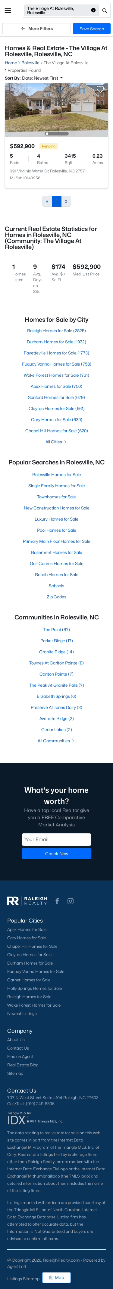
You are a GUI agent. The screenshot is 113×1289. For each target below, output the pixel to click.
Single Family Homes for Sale (56, 485)
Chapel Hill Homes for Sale (32, 946)
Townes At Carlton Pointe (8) (56, 662)
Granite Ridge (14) (56, 651)
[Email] (56, 839)
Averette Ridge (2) (56, 718)
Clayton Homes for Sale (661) (57, 408)
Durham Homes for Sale (30, 963)
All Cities (56, 441)
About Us (16, 1039)
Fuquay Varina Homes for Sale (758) (56, 363)
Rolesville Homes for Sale (56, 474)
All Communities (56, 740)
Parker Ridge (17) (56, 640)
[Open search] (105, 10)
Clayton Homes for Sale (29, 954)
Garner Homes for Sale (28, 979)
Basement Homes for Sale (56, 552)
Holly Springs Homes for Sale (34, 988)
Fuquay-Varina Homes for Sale (35, 971)
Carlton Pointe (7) (56, 673)
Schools (56, 585)
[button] (7, 10)
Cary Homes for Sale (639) (56, 419)
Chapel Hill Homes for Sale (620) (56, 430)
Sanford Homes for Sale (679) (56, 397)
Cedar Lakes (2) (56, 729)
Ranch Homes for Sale (56, 574)
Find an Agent (20, 1056)
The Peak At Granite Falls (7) (56, 685)
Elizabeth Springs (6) (56, 696)
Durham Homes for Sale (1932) (56, 341)
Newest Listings (22, 1013)
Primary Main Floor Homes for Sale (56, 541)
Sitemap (15, 1073)
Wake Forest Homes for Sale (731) (56, 375)
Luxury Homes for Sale (56, 518)
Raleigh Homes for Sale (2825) (56, 330)
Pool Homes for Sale (56, 530)
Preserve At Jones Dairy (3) (56, 707)
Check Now (56, 853)
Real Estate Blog (23, 1065)
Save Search (92, 28)
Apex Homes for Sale (26, 929)
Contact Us (18, 1048)
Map (56, 1277)
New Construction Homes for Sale (56, 507)
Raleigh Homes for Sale (29, 996)
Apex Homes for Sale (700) (56, 386)
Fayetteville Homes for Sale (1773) (56, 352)
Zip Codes (56, 596)
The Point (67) (56, 629)
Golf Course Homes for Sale (56, 563)
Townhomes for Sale (56, 496)
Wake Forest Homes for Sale (34, 1005)
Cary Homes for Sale (26, 937)
